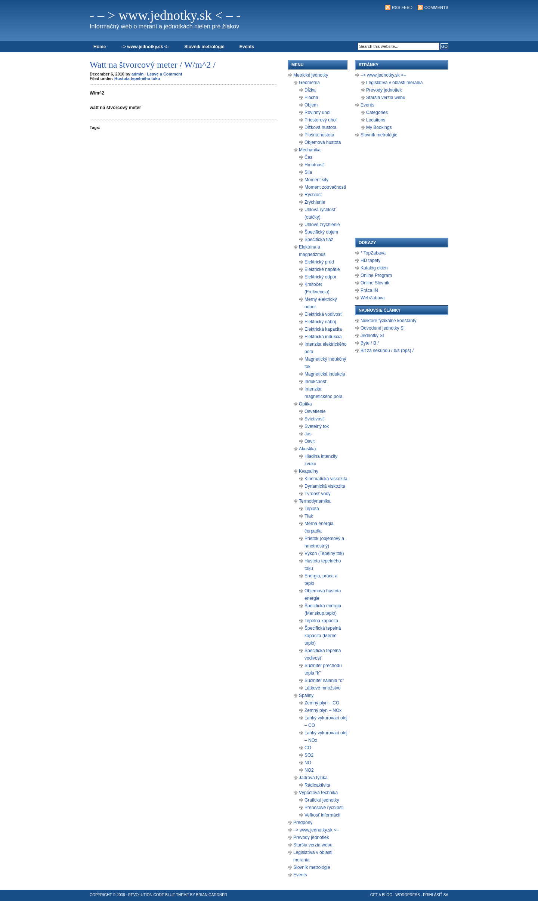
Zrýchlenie (314, 202)
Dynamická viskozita (324, 486)
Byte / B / (370, 343)
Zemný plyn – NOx (322, 710)
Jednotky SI (372, 335)
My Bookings (379, 127)
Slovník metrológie (204, 46)
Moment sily (316, 179)
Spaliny (306, 695)
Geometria (309, 82)
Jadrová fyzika (313, 777)
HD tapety (370, 260)
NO (307, 762)
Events (246, 46)
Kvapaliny (308, 471)
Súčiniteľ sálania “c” (324, 680)
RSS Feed (402, 7)
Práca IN (369, 290)
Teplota (311, 508)
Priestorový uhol (320, 120)
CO (307, 747)
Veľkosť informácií (322, 815)
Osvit (309, 441)
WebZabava (372, 297)
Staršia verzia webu (313, 845)
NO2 (309, 770)
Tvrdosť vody (317, 493)
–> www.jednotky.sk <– (145, 46)
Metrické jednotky (310, 75)
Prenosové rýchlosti (324, 807)
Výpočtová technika (318, 792)
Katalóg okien (374, 268)
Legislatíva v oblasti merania (394, 82)
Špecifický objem (321, 232)
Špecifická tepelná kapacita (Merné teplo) (322, 636)
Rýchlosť (313, 194)
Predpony (302, 822)
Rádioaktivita (317, 785)
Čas (308, 157)
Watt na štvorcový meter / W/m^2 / (153, 65)
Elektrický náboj (320, 321)
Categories (377, 112)
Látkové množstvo (322, 688)
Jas (308, 433)
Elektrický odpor (320, 277)
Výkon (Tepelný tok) (324, 553)
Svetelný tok (316, 426)
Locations (375, 120)
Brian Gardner (211, 895)
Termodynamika (315, 501)
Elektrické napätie (322, 269)
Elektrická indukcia (322, 336)
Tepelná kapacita (321, 620)
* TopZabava (373, 253)
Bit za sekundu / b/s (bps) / (387, 350)
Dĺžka (310, 90)
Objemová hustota (322, 142)
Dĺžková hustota (320, 127)
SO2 (308, 755)
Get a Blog (381, 895)
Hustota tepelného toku (137, 78)
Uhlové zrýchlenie (322, 224)
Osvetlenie (315, 411)
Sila (308, 172)
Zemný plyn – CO (321, 703)
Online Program (376, 275)
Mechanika (310, 149)
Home (99, 46)
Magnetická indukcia (324, 374)
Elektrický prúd (319, 262)
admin (137, 74)
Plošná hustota (319, 135)
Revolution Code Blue (151, 895)
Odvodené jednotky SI (383, 328)
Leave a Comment (164, 74)
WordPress (407, 895)
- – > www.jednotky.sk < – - (165, 15)
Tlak (308, 516)
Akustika (307, 448)
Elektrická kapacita (323, 329)
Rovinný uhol (317, 112)
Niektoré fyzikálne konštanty (388, 320)
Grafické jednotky (321, 800)
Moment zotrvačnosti (325, 187)
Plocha (311, 97)
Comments (436, 7)
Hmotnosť (314, 164)
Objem (311, 105)
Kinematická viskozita (325, 478)
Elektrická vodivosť (323, 314)
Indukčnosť (315, 381)
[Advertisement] (360, 24)
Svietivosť (314, 419)
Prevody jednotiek (311, 837)
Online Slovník (375, 283)
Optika (305, 404)
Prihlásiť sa (435, 895)
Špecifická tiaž (318, 239)
